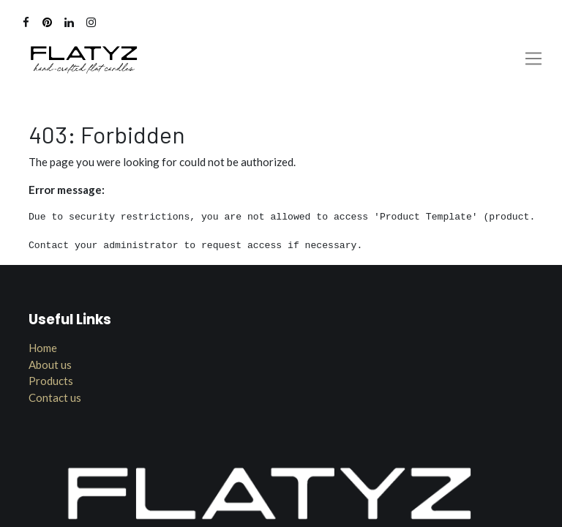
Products (51, 380)
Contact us (55, 397)
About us (50, 364)
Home (43, 347)
